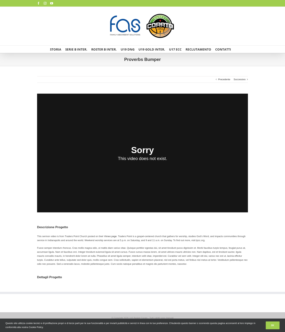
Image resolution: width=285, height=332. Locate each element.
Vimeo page (110, 236)
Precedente (224, 79)
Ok (272, 325)
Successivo (240, 79)
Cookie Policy (36, 327)
